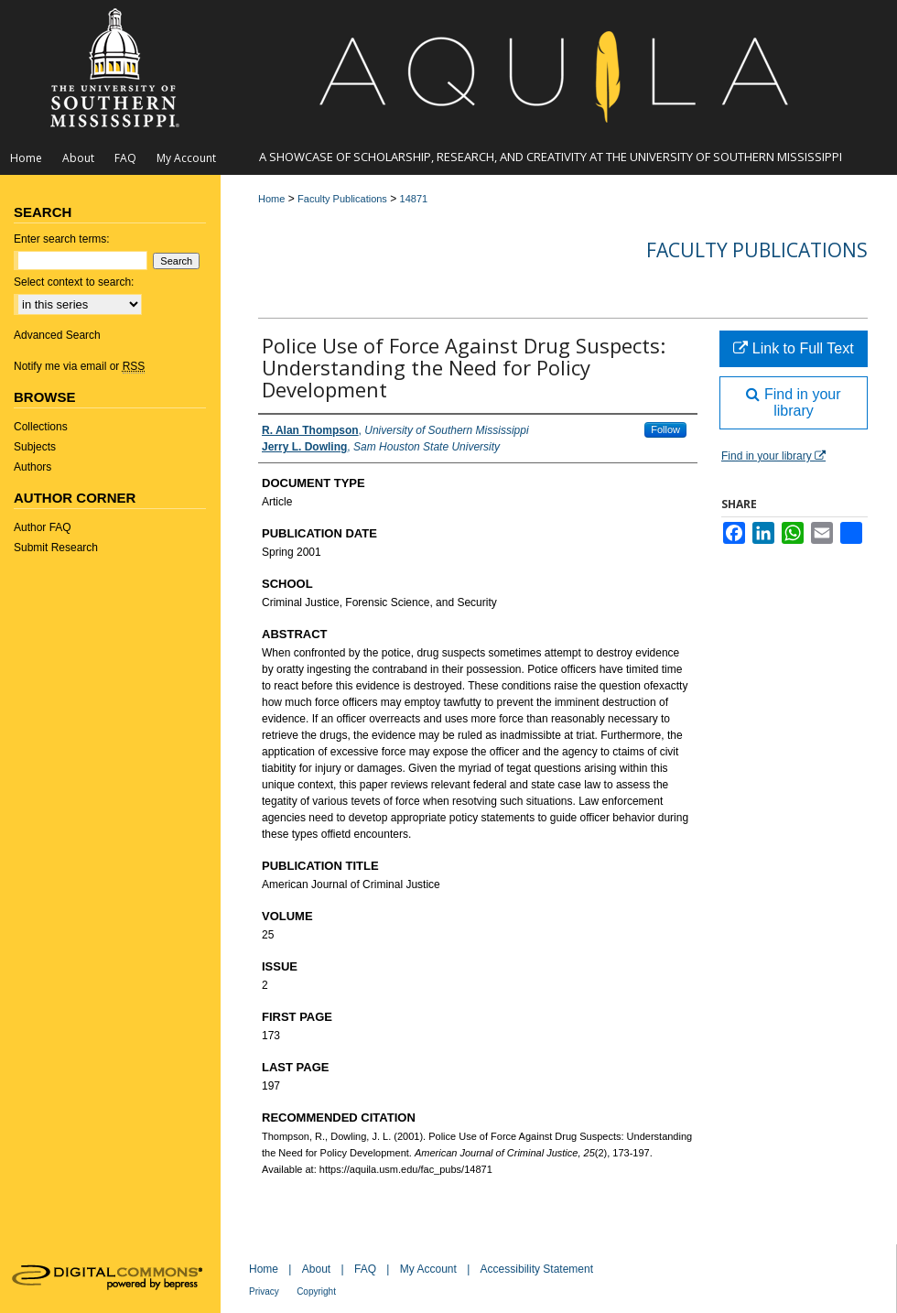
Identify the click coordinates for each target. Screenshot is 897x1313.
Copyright (316, 1291)
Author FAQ (42, 527)
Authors (32, 467)
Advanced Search (57, 335)
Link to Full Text (793, 348)
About (316, 1269)
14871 (414, 198)
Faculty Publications (342, 198)
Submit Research (56, 547)
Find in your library (793, 402)
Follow (665, 429)
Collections (41, 426)
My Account (428, 1269)
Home (271, 198)
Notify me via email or (79, 366)
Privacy (264, 1291)
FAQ (365, 1269)
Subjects (35, 446)
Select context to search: (74, 282)
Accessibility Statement (537, 1269)
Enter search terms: (62, 239)
